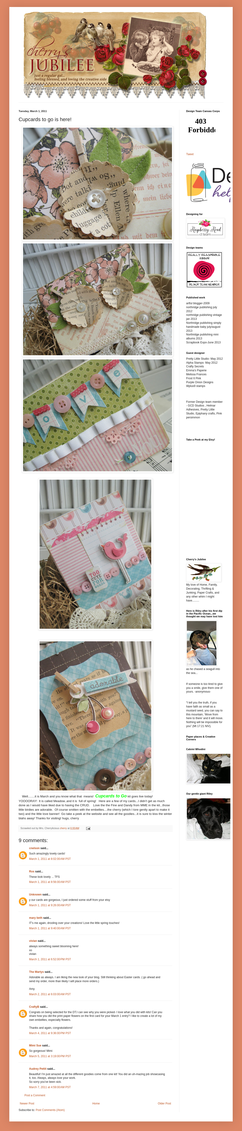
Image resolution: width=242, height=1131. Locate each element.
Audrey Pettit (38, 1068)
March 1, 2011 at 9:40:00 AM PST (50, 928)
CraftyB (34, 1006)
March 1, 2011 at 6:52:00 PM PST (50, 959)
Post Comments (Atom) (50, 1110)
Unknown (35, 894)
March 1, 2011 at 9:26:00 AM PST (50, 905)
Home (96, 1103)
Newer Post (27, 1103)
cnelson (34, 848)
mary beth (35, 917)
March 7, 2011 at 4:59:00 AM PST (50, 1087)
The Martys (36, 972)
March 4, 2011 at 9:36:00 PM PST (50, 1033)
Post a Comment (34, 1095)
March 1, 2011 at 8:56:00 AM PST (50, 882)
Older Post (164, 1103)
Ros (31, 871)
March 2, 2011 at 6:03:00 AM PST (50, 994)
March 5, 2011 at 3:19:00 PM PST (50, 1056)
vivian (33, 941)
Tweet (190, 154)
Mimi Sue (35, 1045)
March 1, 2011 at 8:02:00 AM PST (50, 859)
